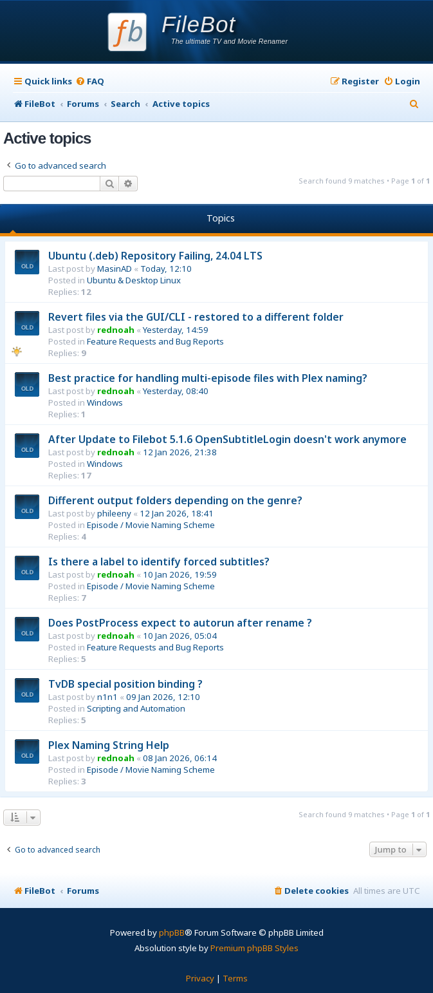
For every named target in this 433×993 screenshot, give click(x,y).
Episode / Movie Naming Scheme (151, 525)
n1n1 (107, 697)
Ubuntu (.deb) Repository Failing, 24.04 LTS (155, 256)
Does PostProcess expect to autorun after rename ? (180, 623)
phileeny (114, 513)
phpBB (172, 932)
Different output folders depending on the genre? (175, 500)
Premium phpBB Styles (254, 948)
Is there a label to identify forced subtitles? (159, 561)
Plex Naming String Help (108, 745)
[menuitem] (89, 81)
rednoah (115, 330)
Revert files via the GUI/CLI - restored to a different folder (196, 317)
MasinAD (114, 268)
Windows (105, 402)
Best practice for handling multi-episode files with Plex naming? (207, 378)
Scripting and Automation (136, 708)
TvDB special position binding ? (125, 684)
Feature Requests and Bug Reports (155, 341)
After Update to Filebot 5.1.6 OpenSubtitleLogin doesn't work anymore (227, 439)
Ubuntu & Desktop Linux (134, 280)
